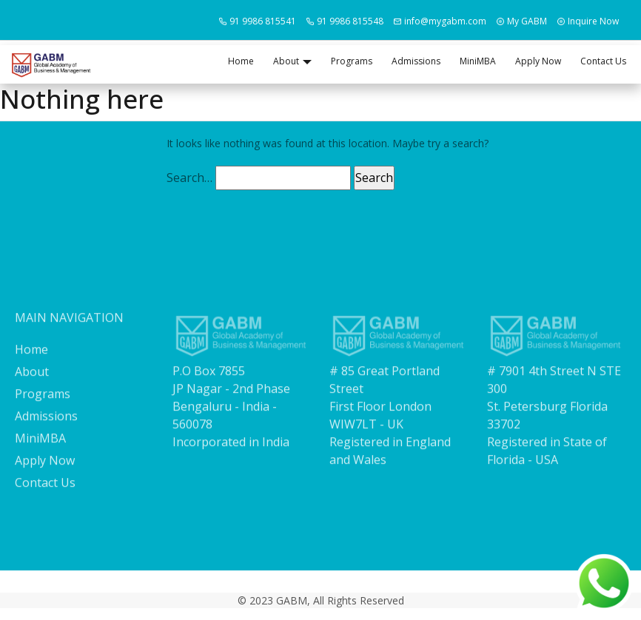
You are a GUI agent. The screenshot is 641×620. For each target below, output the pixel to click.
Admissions (416, 61)
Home (241, 61)
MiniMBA (478, 61)
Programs (351, 61)
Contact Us (603, 61)
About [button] (286, 61)
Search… (189, 177)
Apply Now (538, 61)
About (32, 382)
